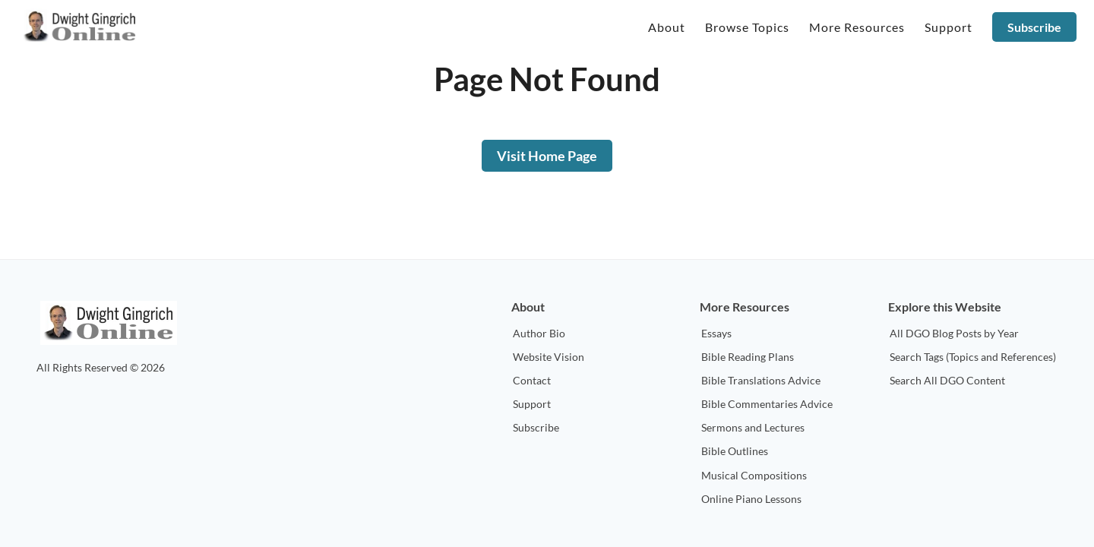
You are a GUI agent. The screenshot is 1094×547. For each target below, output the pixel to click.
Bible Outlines (734, 450)
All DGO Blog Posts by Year (954, 333)
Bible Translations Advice (760, 380)
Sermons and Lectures (753, 427)
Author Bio (539, 333)
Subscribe (1034, 27)
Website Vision (548, 356)
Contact (532, 380)
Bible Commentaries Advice (767, 403)
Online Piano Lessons (751, 498)
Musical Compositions (754, 475)
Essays (716, 333)
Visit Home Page (547, 155)
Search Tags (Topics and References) (973, 356)
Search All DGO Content (947, 380)
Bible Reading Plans (747, 356)
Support (532, 403)
